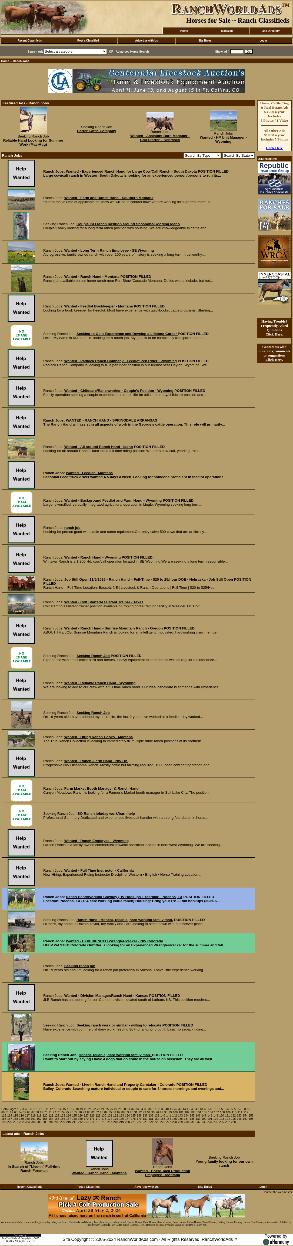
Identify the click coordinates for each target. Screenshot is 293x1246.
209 (62, 1122)
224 (151, 1122)
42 (175, 1109)
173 (103, 1118)
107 (216, 1112)
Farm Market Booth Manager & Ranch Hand (101, 788)
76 (71, 1112)
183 (162, 1118)
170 (86, 1118)
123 (62, 1115)
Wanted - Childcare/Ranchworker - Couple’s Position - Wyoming (119, 391)
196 (239, 1118)
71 (50, 1112)
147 (204, 1115)
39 (162, 1109)
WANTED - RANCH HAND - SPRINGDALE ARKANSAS (111, 420)
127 (86, 1115)
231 (192, 1122)
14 (60, 1109)
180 (145, 1118)
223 (145, 1122)
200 (9, 1122)
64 (20, 1112)
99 (170, 1112)
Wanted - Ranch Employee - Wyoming (96, 841)
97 (161, 1112)
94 (148, 1112)
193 (221, 1118)
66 (28, 1112)
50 (210, 1109)
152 (233, 1115)
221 (133, 1122)
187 (186, 1118)
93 (144, 1112)
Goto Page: (8, 1109)
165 (56, 1118)
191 (209, 1118)
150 (221, 1115)
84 (106, 1112)
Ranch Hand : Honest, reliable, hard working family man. (124, 920)
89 (127, 1112)
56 (235, 1109)
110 (234, 1112)
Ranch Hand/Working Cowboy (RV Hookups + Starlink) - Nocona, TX (124, 897)
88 (123, 1112)
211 (74, 1122)
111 (240, 1112)
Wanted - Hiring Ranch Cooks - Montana (98, 737)
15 (64, 1109)
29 (120, 1109)
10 (42, 1109)
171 (92, 1118)
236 (221, 1122)
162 (39, 1118)
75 (67, 1112)
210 (68, 1122)
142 (174, 1115)
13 (55, 1109)
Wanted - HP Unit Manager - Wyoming (223, 139)
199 (3, 1122)
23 (98, 1109)
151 (227, 1115)
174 (109, 1118)
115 (15, 1115)
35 (145, 1109)
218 (115, 1122)
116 (21, 1115)
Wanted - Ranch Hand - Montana (91, 277)
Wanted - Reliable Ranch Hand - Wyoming (100, 683)
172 (98, 1118)
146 (198, 1115)
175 (115, 1118)
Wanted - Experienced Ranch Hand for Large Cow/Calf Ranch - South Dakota (131, 171)
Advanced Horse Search (132, 51)
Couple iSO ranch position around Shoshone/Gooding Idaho (128, 224)
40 (167, 1109)
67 (33, 1112)
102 (187, 1112)
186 (180, 1118)
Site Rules (204, 40)
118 (33, 1115)
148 (209, 1115)
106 (210, 1112)
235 (215, 1122)
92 (140, 1112)
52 (218, 1109)
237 (227, 1122)
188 (192, 1118)
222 (139, 1122)
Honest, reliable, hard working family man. (115, 1055)
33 (137, 1109)
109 (228, 1112)
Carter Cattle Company (96, 131)
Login (263, 40)
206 (44, 1122)
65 (24, 1112)
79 (84, 1112)
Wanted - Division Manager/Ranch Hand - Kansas (106, 996)
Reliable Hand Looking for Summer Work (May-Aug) (33, 142)
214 (92, 1122)
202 (21, 1122)
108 (222, 1112)
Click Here (274, 148)
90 (131, 1112)
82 (97, 1112)
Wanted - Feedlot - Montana (89, 473)
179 (139, 1118)
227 (168, 1122)
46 (192, 1109)
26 (111, 1109)
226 (162, 1122)
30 (124, 1109)
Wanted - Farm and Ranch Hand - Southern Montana (109, 198)
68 (37, 1112)
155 (251, 1115)
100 (175, 1112)
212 (80, 1122)
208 (56, 1122)
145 (192, 1115)
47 (197, 1109)
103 (193, 1112)
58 (244, 1109)
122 (56, 1115)
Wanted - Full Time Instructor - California (99, 870)
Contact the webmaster (277, 1192)
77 (76, 1112)
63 (16, 1112)
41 (171, 1109)
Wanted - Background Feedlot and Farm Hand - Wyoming (113, 500)
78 (80, 1112)
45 (188, 1109)
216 (103, 1122)
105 (204, 1112)
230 (186, 1122)
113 (3, 1115)
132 (115, 1115)
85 (110, 1112)
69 (41, 1112)
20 (85, 1109)
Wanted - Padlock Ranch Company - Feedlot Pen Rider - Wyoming (120, 361)
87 (118, 1112)
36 (150, 1109)
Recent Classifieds (30, 40)
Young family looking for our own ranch (224, 1163)
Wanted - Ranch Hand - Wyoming (92, 557)
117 (27, 1115)
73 (58, 1112)
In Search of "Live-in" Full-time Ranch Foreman (34, 1169)
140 (162, 1115)
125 (74, 1115)
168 (74, 1118)
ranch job (72, 528)
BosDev (10, 1241)
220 (127, 1122)
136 (139, 1115)
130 (103, 1115)
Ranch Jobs (21, 61)
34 (141, 1109)
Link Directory (270, 30)
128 (92, 1115)
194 (227, 1118)
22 (94, 1109)
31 (128, 1109)
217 (109, 1122)
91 (136, 1112)
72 (54, 1112)
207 (50, 1122)
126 (80, 1115)
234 (209, 1122)
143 (180, 1115)
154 (245, 1115)
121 (50, 1115)
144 (186, 1115)
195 (233, 1118)
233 (204, 1122)
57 (240, 1109)
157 (9, 1118)
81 (93, 1112)
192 (215, 1118)
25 (107, 1109)
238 (233, 1122)
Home (184, 30)
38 (158, 1109)
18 (77, 1109)
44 (184, 1109)
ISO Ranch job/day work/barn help (105, 814)
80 (88, 1112)
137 (145, 1115)
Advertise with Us (146, 40)
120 (44, 1115)
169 (80, 1118)
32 (132, 1109)
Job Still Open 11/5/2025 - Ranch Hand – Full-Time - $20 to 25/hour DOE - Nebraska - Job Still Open (148, 579)
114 (9, 1115)
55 (231, 1109)
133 (121, 1115)
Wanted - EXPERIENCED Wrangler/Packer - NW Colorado (114, 941)
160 (27, 1118)
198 (251, 1118)
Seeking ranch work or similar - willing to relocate (118, 1025)
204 (33, 1122)
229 (180, 1122)
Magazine (227, 30)
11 (47, 1109)
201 (15, 1122)
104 (199, 1112)
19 (81, 1109)
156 (3, 1118)
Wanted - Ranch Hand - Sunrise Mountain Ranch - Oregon (113, 628)
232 (198, 1122)
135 (133, 1115)
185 (174, 1118)
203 (27, 1122)
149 (215, 1115)
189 (198, 1118)
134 (127, 1115)
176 (121, 1118)
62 (11, 1112)
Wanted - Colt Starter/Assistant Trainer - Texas (104, 602)
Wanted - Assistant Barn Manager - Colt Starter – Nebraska (160, 138)
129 (98, 1115)
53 (222, 1109)
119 (39, 1115)
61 (7, 1112)
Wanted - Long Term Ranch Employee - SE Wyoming (109, 250)
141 (168, 1115)
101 (181, 1112)
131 (109, 1115)
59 (248, 1109)
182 (156, 1118)
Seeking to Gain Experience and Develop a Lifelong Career (127, 334)
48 (201, 1109)
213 (86, 1122)
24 (102, 1109)
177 (127, 1118)
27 (115, 1109)
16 (68, 1109)
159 (21, 1118)
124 (68, 1115)
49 (205, 1109)
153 (239, 1115)
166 (62, 1118)
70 (46, 1112)
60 (3, 1112)
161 (33, 1118)
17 (72, 1109)
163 (44, 1118)
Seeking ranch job (79, 966)
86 (114, 1112)
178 (133, 1118)
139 (156, 1115)
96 (157, 1112)
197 (245, 1118)
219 (121, 1122)
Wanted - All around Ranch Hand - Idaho (98, 447)
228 (174, 1122)
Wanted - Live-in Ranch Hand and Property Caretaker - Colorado (120, 1085)
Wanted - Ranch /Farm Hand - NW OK (96, 761)
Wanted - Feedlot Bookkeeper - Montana (98, 306)
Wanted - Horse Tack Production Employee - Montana (162, 1173)
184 (168, 1118)
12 (51, 1109)
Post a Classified (88, 40)
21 (90, 1109)
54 (227, 1109)
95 (153, 1112)
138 (151, 1115)
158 (15, 1118)
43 (180, 1109)
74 (63, 1112)
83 (101, 1112)
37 (154, 1109)
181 (151, 1118)
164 (50, 1118)
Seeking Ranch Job (93, 656)
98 (166, 1112)
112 (246, 1112)
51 (214, 1109)
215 (98, 1122)
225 (156, 1122)
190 (204, 1118)
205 (39, 1122)
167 (68, 1118)
